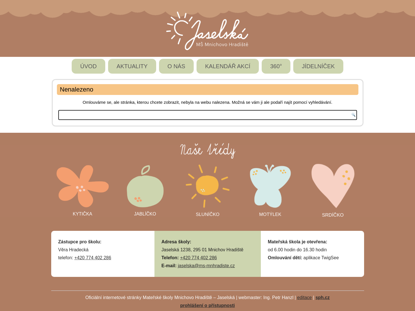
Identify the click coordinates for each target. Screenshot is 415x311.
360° (276, 66)
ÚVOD (88, 66)
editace (304, 297)
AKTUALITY (132, 66)
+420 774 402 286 (92, 257)
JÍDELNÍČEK (318, 66)
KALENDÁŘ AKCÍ (227, 66)
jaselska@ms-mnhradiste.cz (206, 265)
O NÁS (176, 66)
